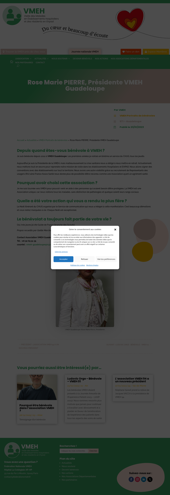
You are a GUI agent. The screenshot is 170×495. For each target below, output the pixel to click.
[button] (115, 229)
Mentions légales (92, 265)
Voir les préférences (106, 259)
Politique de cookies (77, 265)
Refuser (84, 259)
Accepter (63, 259)
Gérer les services (61, 252)
